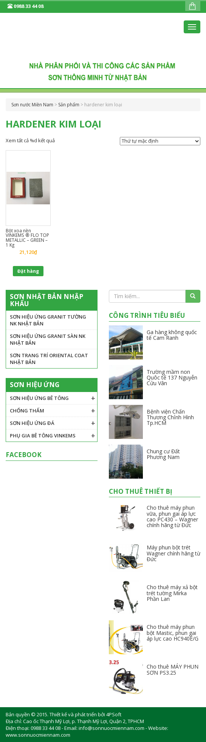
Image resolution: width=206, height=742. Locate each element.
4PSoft (113, 714)
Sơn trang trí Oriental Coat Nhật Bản (49, 359)
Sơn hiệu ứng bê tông (39, 398)
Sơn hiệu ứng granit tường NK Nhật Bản (48, 320)
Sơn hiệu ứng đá (32, 423)
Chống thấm (27, 410)
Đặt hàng (28, 271)
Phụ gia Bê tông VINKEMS (43, 435)
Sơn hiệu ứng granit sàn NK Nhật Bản (47, 339)
